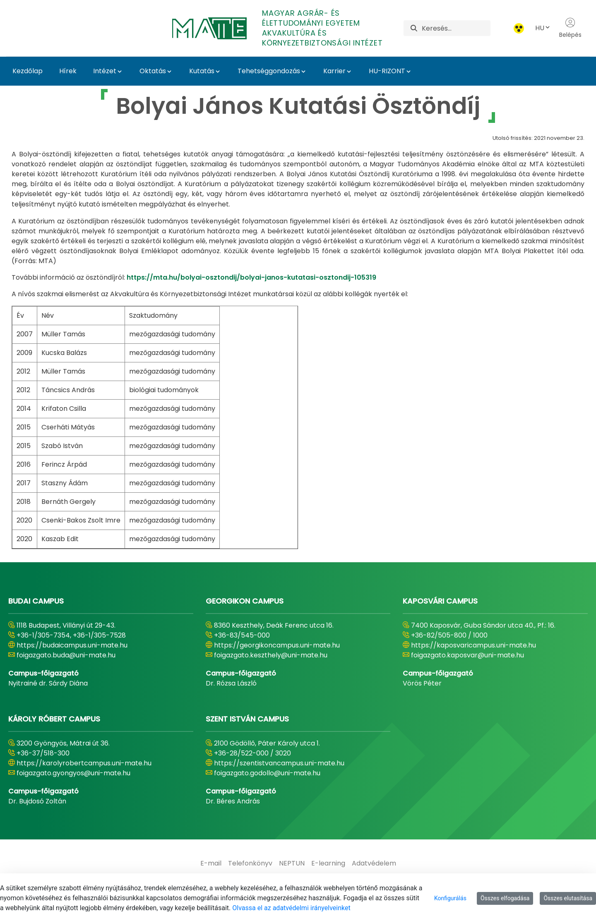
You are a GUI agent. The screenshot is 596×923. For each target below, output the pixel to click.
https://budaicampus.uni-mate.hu (72, 645)
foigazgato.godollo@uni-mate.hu (267, 773)
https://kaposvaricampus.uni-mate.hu (473, 645)
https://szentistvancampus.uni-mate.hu (279, 763)
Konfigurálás (450, 898)
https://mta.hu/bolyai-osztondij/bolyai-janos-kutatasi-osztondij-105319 (251, 277)
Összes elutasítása (567, 898)
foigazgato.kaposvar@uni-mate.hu (467, 655)
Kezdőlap (27, 71)
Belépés (570, 28)
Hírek (68, 71)
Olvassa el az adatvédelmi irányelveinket (291, 908)
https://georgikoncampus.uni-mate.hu (277, 645)
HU (543, 28)
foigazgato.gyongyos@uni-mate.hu (73, 773)
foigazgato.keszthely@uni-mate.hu (270, 655)
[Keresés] (456, 28)
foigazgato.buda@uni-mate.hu (66, 655)
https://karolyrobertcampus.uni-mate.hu (84, 763)
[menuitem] (211, 863)
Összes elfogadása (505, 898)
